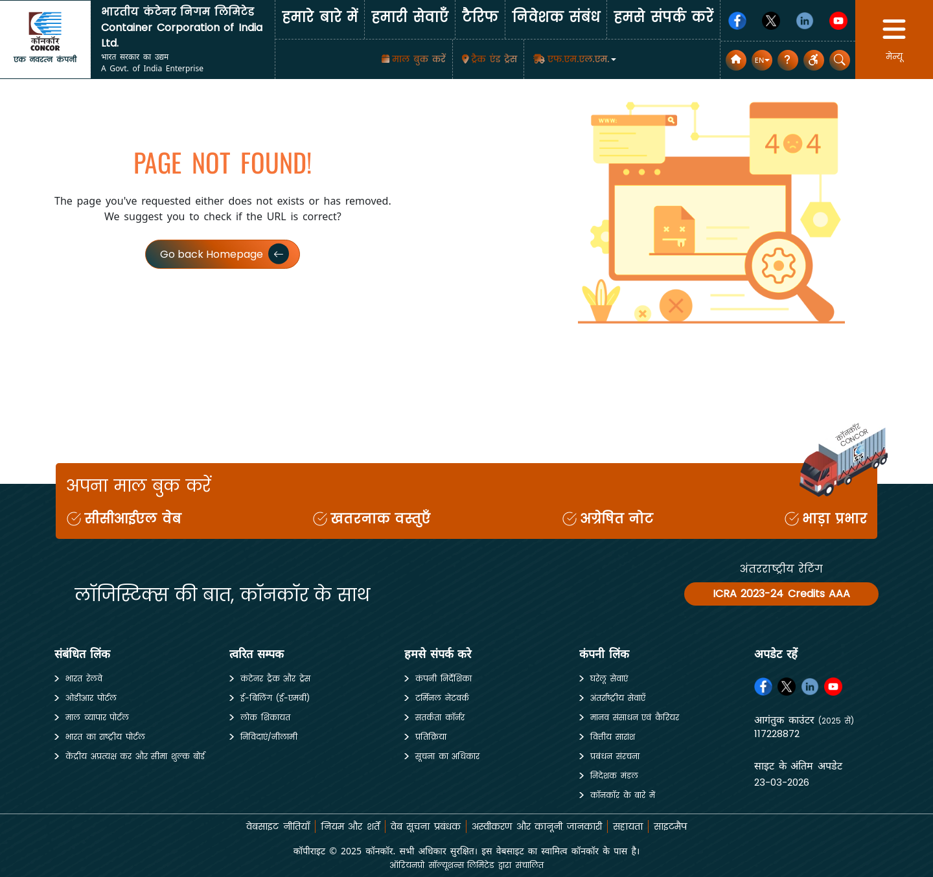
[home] (45, 30)
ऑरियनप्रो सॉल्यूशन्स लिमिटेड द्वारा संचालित (466, 865)
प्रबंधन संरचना (614, 756)
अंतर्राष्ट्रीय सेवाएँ (617, 697)
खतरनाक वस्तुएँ (380, 519)
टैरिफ (480, 17)
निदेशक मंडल (614, 775)
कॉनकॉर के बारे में (622, 795)
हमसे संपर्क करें (663, 17)
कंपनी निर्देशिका (443, 678)
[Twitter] (771, 20)
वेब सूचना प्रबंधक (426, 826)
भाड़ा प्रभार (834, 519)
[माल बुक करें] (412, 59)
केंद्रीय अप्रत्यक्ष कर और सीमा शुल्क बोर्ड (135, 756)
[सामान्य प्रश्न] (788, 60)
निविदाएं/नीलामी (268, 736)
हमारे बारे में (320, 17)
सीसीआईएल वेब (132, 519)
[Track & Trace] (488, 59)
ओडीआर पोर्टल (91, 697)
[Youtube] (838, 20)
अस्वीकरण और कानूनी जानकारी (537, 826)
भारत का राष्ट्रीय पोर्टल (105, 736)
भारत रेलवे (83, 678)
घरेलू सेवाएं (609, 678)
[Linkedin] (805, 20)
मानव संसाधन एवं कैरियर (634, 717)
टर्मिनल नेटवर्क (442, 697)
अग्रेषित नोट (617, 519)
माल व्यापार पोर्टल (97, 717)
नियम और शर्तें (350, 826)
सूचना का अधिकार (447, 756)
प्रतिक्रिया (430, 736)
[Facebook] (737, 20)
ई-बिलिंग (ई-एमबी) (275, 697)
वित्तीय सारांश (612, 736)
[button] (573, 59)
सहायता (628, 826)
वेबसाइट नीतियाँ (278, 826)
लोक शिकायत (265, 717)
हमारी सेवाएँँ (409, 17)
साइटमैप (670, 826)
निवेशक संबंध (556, 17)
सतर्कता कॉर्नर (440, 717)
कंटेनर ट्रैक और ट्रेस (275, 678)
